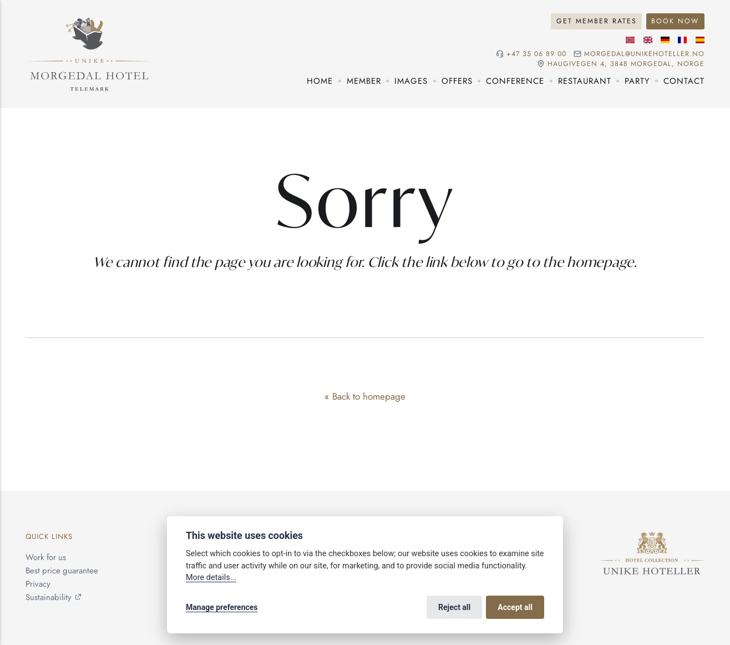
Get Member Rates (596, 21)
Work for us (46, 557)
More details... (211, 577)
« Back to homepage (365, 396)
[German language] (665, 40)
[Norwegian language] (630, 40)
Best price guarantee (62, 571)
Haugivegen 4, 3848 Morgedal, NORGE (626, 64)
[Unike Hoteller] (652, 538)
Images (411, 81)
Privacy (38, 584)
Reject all (454, 607)
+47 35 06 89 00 (536, 54)
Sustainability (49, 597)
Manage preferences (222, 607)
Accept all (515, 607)
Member (364, 81)
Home (320, 81)
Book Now (675, 21)
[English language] (647, 40)
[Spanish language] (700, 40)
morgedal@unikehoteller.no (644, 54)
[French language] (682, 40)
